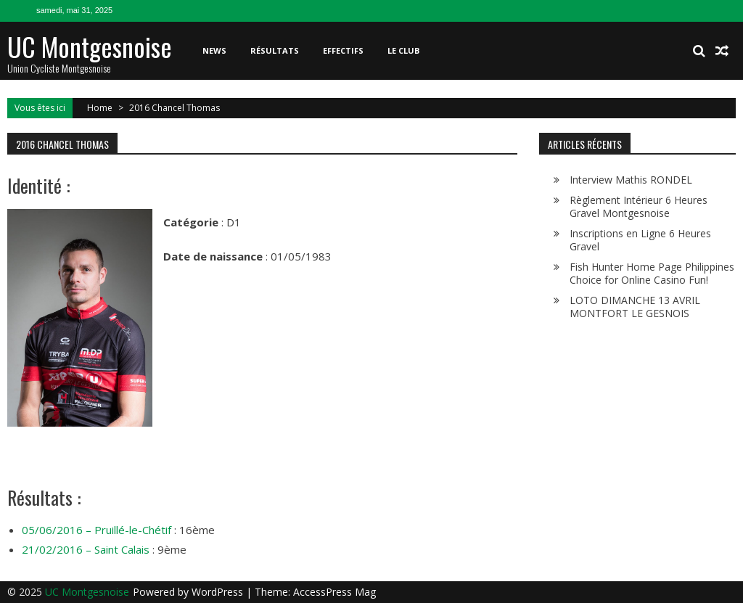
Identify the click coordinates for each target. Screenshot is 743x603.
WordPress (219, 592)
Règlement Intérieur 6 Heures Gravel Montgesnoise (638, 206)
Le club (403, 50)
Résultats (274, 50)
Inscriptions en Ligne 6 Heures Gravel (640, 239)
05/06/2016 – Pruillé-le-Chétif (96, 529)
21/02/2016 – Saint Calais (85, 549)
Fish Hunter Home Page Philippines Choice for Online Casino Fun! (652, 273)
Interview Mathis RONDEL (631, 179)
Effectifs (343, 50)
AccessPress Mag (334, 592)
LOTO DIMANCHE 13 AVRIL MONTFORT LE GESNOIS (635, 306)
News (214, 50)
